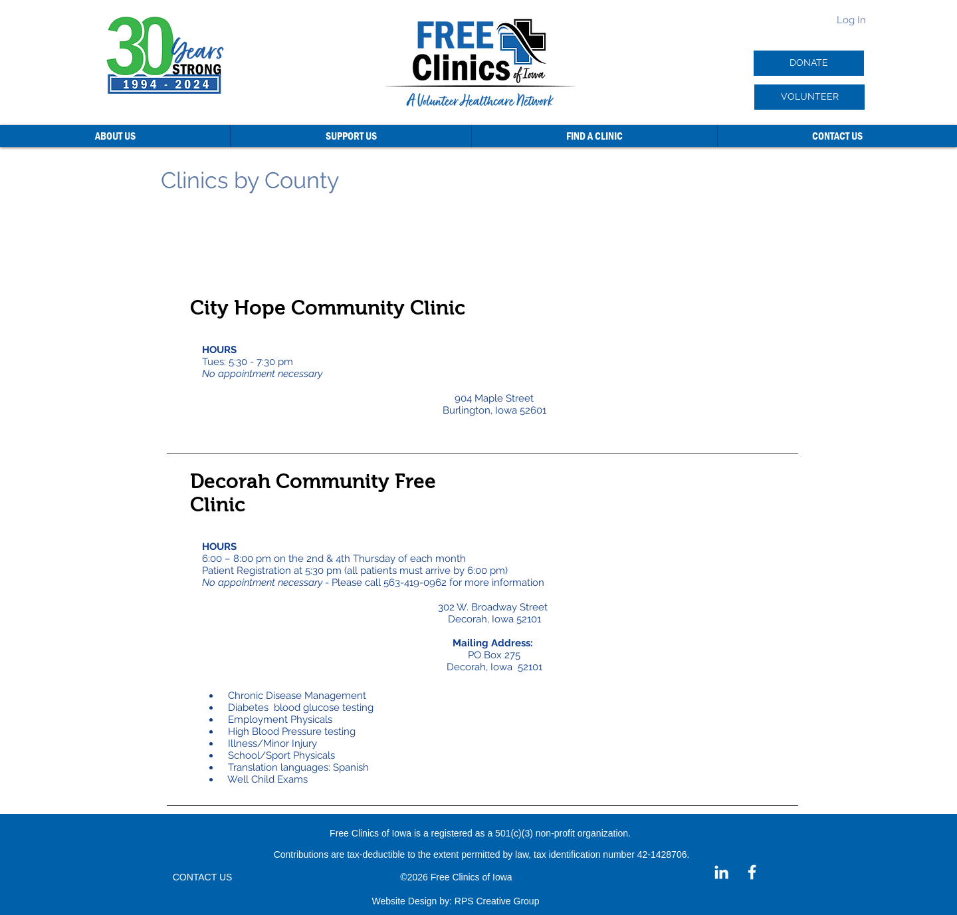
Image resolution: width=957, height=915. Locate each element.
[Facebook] (752, 872)
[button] (115, 136)
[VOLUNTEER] (809, 97)
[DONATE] (808, 63)
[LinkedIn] (721, 872)
